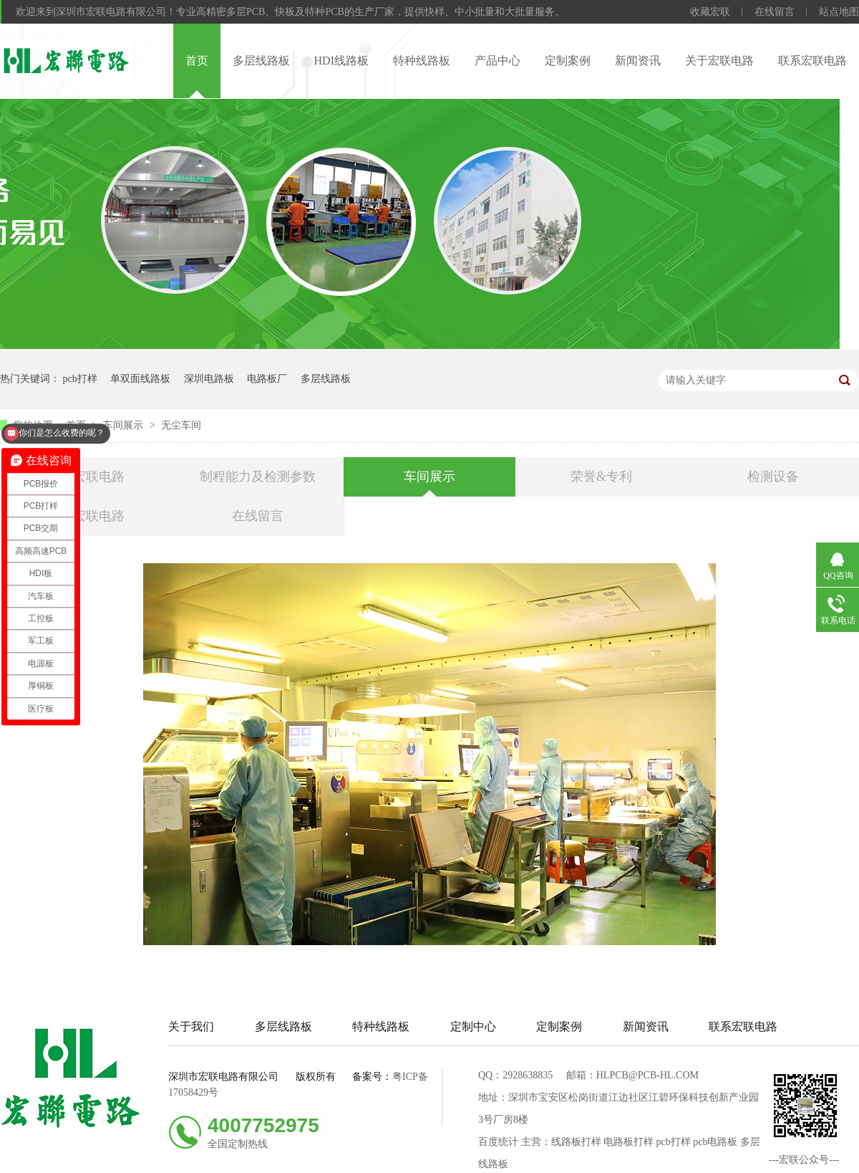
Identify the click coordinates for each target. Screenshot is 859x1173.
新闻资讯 (638, 60)
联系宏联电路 (812, 60)
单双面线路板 (140, 378)
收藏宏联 (710, 11)
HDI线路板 (341, 60)
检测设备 (773, 476)
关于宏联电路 (719, 60)
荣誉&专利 (601, 476)
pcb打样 (80, 378)
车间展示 (124, 425)
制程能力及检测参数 (258, 476)
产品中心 (497, 60)
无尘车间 (181, 425)
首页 (196, 60)
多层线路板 (261, 60)
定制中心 (473, 1026)
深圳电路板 (209, 378)
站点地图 (839, 11)
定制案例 (568, 60)
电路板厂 (267, 378)
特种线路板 (421, 60)
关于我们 (191, 1026)
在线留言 (774, 11)
